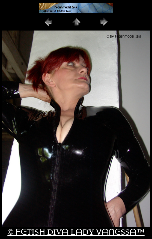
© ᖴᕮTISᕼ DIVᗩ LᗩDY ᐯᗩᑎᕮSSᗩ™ (75, 231)
